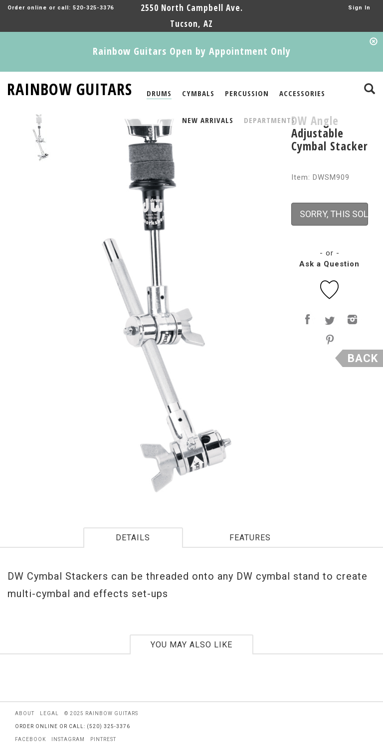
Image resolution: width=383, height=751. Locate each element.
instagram (68, 739)
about (24, 713)
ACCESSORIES (302, 93)
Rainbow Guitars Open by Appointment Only (192, 51)
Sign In (359, 7)
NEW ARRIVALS (207, 120)
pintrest (103, 739)
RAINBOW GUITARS (69, 87)
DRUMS (159, 93)
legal (49, 713)
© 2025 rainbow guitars (101, 713)
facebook (30, 739)
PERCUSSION (247, 93)
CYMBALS (198, 93)
